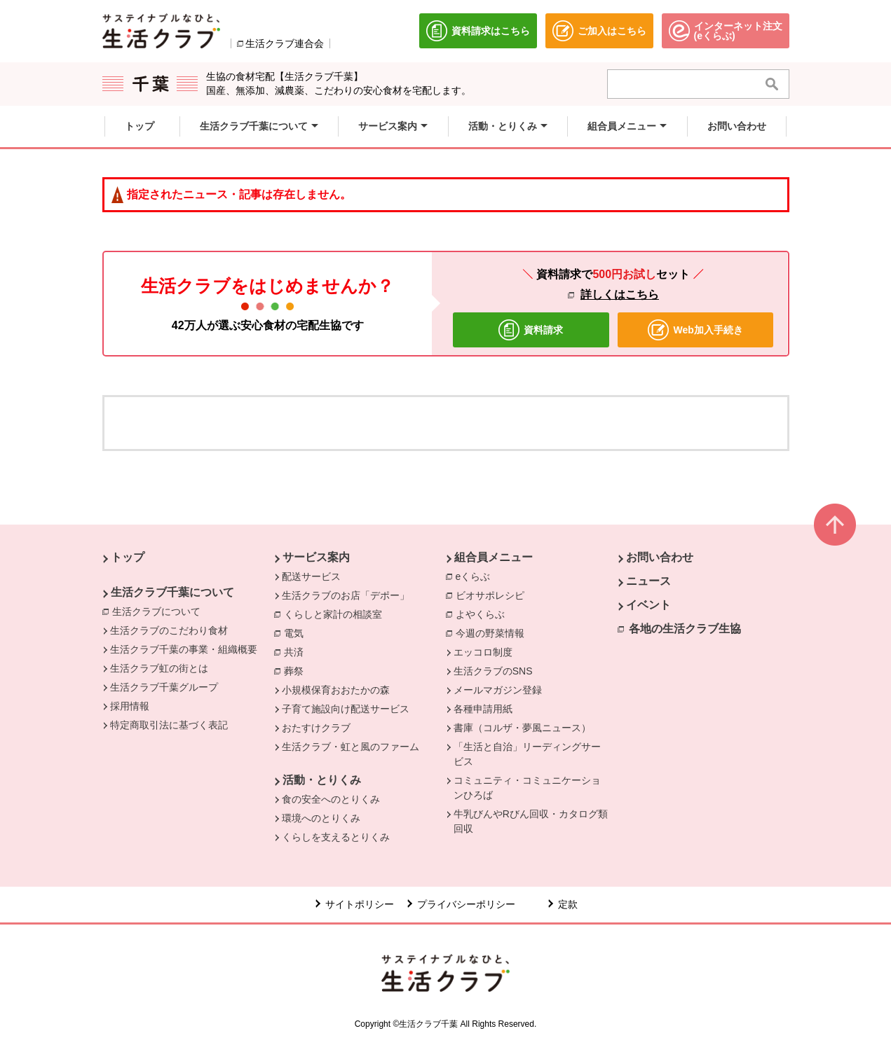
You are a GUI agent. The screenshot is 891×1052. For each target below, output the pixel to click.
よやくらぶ (484, 613)
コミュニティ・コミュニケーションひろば (527, 788)
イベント (648, 605)
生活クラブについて (160, 610)
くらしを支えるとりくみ (336, 837)
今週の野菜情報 (493, 632)
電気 (297, 632)
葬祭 (297, 670)
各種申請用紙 (483, 708)
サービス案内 (316, 557)
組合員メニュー (493, 557)
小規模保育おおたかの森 (336, 689)
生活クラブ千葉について (172, 592)
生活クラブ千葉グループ (164, 687)
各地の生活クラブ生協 (685, 629)
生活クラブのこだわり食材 (169, 630)
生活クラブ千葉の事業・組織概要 (183, 649)
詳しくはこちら (619, 294)
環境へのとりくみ (321, 818)
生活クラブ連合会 (284, 43)
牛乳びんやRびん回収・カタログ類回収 (531, 821)
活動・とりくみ (322, 780)
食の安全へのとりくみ (331, 799)
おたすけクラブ (316, 727)
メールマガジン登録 (498, 689)
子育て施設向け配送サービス (345, 708)
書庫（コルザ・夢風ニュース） (522, 727)
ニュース (648, 581)
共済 (297, 651)
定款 (568, 904)
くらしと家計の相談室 (336, 613)
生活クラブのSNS (493, 671)
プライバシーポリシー (466, 904)
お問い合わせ (659, 557)
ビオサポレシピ (493, 594)
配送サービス (311, 576)
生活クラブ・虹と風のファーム (350, 746)
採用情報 (129, 706)
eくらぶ (477, 575)
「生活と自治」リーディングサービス (527, 754)
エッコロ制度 (483, 652)
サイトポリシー (359, 904)
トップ (127, 557)
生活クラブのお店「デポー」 (345, 595)
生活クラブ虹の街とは (159, 668)
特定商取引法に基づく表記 (169, 725)
